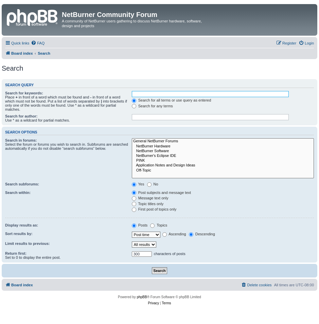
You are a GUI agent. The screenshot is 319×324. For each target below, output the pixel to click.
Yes (138, 184)
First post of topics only (154, 209)
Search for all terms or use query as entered (171, 100)
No (152, 184)
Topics (158, 225)
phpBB (142, 297)
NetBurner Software (222, 151)
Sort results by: (19, 234)
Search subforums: (22, 184)
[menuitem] (38, 43)
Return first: (15, 253)
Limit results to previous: (27, 243)
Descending (202, 234)
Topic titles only (147, 204)
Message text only (150, 198)
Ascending (174, 234)
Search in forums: (21, 140)
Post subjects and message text (161, 193)
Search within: (18, 193)
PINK (222, 160)
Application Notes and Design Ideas (222, 165)
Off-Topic (222, 170)
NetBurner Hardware (222, 146)
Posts (140, 225)
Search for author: (21, 116)
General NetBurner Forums (222, 141)
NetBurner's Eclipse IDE (222, 156)
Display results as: (21, 225)
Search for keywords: (24, 93)
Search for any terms (152, 106)
